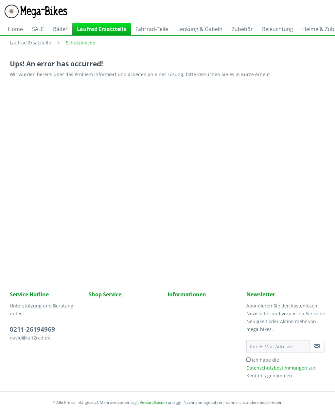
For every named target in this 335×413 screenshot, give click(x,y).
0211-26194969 (32, 329)
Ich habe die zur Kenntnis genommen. (281, 368)
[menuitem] (15, 29)
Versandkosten (153, 402)
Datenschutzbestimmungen (276, 368)
